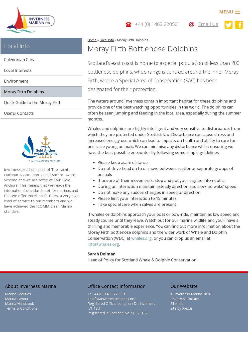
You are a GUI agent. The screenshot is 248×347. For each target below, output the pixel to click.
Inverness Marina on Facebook (239, 25)
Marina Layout (16, 298)
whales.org (141, 238)
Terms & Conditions (21, 308)
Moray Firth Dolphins (132, 40)
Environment (16, 81)
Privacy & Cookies (185, 298)
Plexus (187, 308)
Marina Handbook (19, 303)
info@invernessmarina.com (113, 298)
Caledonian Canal (20, 59)
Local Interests (18, 70)
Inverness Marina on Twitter (229, 25)
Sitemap (177, 303)
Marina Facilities (18, 294)
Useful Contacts (19, 113)
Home (92, 40)
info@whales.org (103, 244)
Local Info (107, 40)
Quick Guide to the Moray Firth (32, 102)
